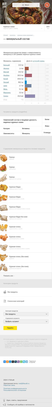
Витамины (26, 128)
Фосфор (6, 75)
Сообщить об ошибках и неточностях (20, 405)
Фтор (5, 99)
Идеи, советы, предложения (16, 400)
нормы (38, 61)
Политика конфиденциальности (15, 388)
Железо (6, 68)
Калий (5, 79)
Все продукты (10, 292)
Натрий (6, 82)
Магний (6, 72)
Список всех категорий (13, 301)
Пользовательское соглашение (14, 390)
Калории (6, 128)
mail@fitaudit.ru (23, 383)
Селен (5, 96)
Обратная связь (9, 385)
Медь (5, 89)
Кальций (6, 65)
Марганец (7, 92)
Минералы (26, 133)
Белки (47, 119)
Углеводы (47, 132)
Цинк (5, 86)
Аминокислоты (8, 133)
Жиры (47, 126)
